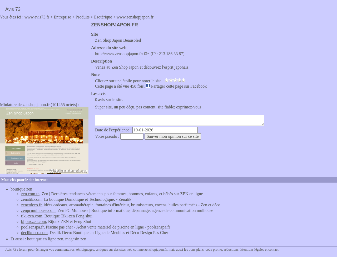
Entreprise (62, 17)
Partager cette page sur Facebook (179, 86)
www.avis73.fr (36, 17)
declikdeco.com (34, 232)
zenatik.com (31, 199)
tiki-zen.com (31, 216)
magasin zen (75, 239)
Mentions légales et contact (259, 249)
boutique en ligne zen (45, 239)
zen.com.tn (30, 194)
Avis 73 (13, 9)
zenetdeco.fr (31, 205)
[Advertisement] (44, 59)
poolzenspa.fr (32, 227)
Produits (83, 17)
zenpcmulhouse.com (38, 210)
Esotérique (103, 17)
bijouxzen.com (33, 221)
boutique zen (21, 189)
